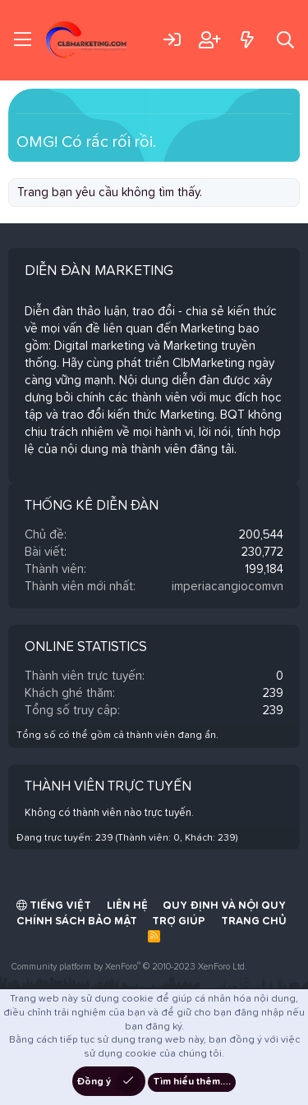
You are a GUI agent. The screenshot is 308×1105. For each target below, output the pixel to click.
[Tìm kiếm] (285, 40)
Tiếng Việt (53, 905)
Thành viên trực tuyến (108, 787)
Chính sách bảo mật (76, 921)
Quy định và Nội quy (224, 906)
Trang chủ (254, 921)
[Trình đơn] (22, 40)
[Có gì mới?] (247, 40)
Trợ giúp (178, 921)
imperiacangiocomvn (227, 586)
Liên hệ (127, 906)
